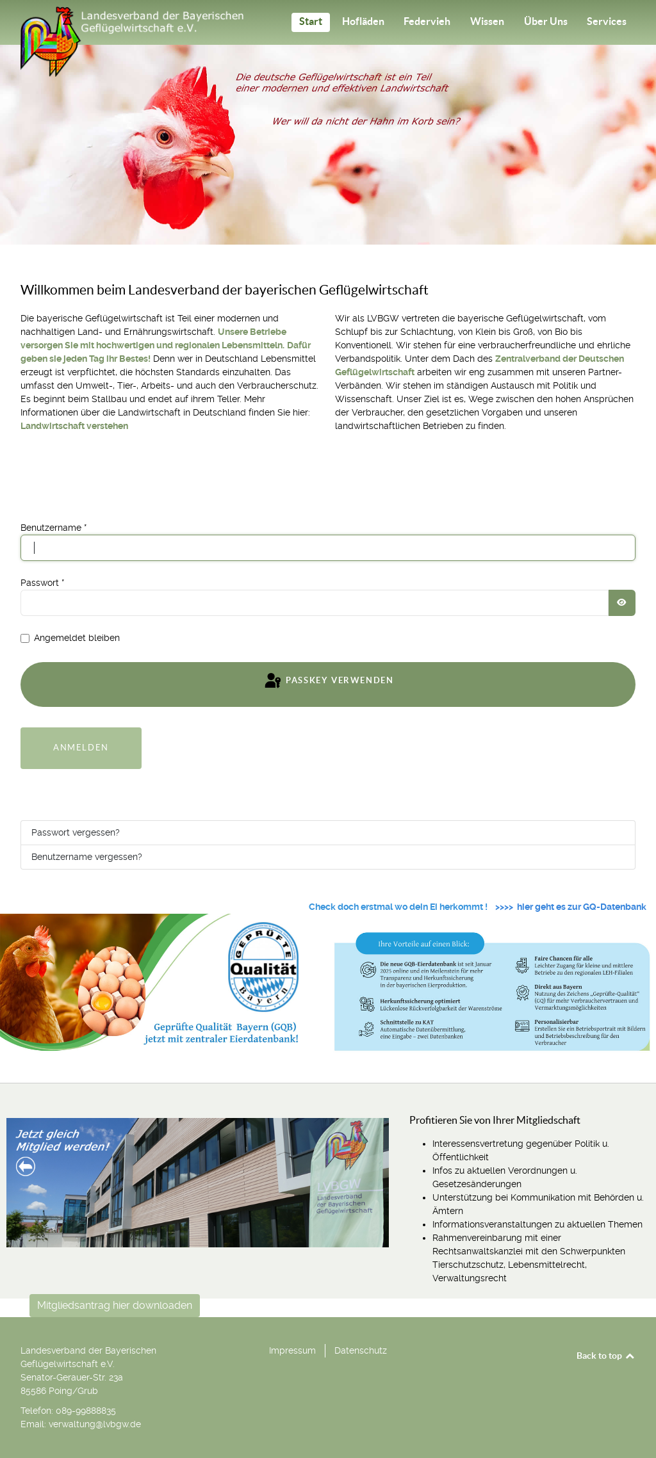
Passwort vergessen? (75, 832)
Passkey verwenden (328, 681)
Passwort (42, 583)
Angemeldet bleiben (77, 638)
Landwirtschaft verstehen (74, 426)
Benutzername (53, 527)
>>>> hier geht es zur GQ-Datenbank (570, 907)
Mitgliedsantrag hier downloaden (114, 1305)
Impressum (292, 1350)
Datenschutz (360, 1350)
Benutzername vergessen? (86, 857)
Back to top (606, 1355)
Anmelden (81, 747)
